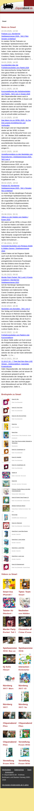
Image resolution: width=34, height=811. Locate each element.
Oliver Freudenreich (23, 435)
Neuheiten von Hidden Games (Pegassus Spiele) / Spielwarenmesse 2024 (26, 611)
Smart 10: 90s (10, 399)
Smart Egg (18, 534)
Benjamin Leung (23, 517)
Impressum (9, 772)
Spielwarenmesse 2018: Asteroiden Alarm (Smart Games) (26, 649)
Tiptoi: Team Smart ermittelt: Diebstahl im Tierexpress (17, 442)
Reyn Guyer (23, 475)
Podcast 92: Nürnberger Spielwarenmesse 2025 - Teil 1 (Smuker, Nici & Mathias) (16, 188)
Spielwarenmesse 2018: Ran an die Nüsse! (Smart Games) (10, 649)
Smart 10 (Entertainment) (13, 565)
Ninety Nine (9, 433)
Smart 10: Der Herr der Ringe (14, 416)
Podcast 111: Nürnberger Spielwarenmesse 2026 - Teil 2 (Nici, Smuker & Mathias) (15, 36)
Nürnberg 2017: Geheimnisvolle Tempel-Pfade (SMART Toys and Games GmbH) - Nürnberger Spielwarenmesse (10, 705)
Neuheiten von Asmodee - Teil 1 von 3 (15, 309)
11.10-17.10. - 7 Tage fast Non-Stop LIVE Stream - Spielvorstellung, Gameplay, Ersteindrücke (17, 363)
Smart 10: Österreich (12, 523)
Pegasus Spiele (15, 493)
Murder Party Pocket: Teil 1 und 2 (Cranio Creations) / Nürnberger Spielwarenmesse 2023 (16, 279)
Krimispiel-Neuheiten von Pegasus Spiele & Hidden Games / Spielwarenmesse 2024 (17, 248)
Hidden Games (22, 493)
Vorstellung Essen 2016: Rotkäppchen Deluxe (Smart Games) (25, 743)
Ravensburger (15, 445)
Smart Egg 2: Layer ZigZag (13, 540)
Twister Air (9, 473)
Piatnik (13, 402)
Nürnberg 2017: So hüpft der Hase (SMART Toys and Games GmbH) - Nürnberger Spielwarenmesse (26, 705)
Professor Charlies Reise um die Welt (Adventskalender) (16, 490)
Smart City (9, 481)
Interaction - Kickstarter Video (24, 668)
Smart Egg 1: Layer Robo (13, 548)
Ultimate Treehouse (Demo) (13, 506)
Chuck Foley (17, 475)
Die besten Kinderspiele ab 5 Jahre (15, 785)
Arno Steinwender (18, 402)
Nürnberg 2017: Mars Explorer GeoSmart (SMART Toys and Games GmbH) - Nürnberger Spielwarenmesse (10, 686)
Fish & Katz (9, 515)
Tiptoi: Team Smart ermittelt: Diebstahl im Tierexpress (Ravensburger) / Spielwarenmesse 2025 (26, 593)
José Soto (19, 483)
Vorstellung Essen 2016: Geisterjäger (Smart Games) (9, 761)
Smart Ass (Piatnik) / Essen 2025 (8, 593)
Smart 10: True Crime (12, 408)
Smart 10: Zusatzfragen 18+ (14, 465)
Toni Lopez (14, 483)
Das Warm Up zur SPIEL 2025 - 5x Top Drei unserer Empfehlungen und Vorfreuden (16, 122)
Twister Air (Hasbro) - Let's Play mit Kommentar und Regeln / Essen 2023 (9, 611)
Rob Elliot (17, 427)
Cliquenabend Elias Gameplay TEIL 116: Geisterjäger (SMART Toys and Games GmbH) (9, 724)
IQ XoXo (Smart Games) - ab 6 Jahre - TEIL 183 (9, 668)
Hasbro (13, 475)
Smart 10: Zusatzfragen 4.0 (13, 450)
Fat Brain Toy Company (23, 508)
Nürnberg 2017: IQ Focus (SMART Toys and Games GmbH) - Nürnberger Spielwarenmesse (26, 686)
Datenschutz (19, 770)
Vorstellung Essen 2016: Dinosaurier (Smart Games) (24, 761)
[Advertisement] (17, 17)
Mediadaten (6, 770)
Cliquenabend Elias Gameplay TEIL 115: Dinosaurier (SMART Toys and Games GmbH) (25, 724)
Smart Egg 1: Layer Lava (13, 556)
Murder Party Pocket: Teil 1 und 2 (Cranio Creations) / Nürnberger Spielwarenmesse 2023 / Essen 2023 (10, 630)
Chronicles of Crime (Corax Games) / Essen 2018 (25, 630)
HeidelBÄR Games (16, 517)
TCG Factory (24, 483)
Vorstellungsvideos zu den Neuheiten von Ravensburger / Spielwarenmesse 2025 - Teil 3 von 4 (17, 156)
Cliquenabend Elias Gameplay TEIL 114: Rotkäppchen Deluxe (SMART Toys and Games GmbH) (9, 743)
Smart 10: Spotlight (11, 457)
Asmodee (14, 534)
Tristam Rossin (15, 508)
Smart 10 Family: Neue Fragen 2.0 (15, 498)
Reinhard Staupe (15, 435)
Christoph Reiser (26, 500)
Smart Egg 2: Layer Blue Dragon (15, 531)
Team (29, 770)
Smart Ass (9, 424)
